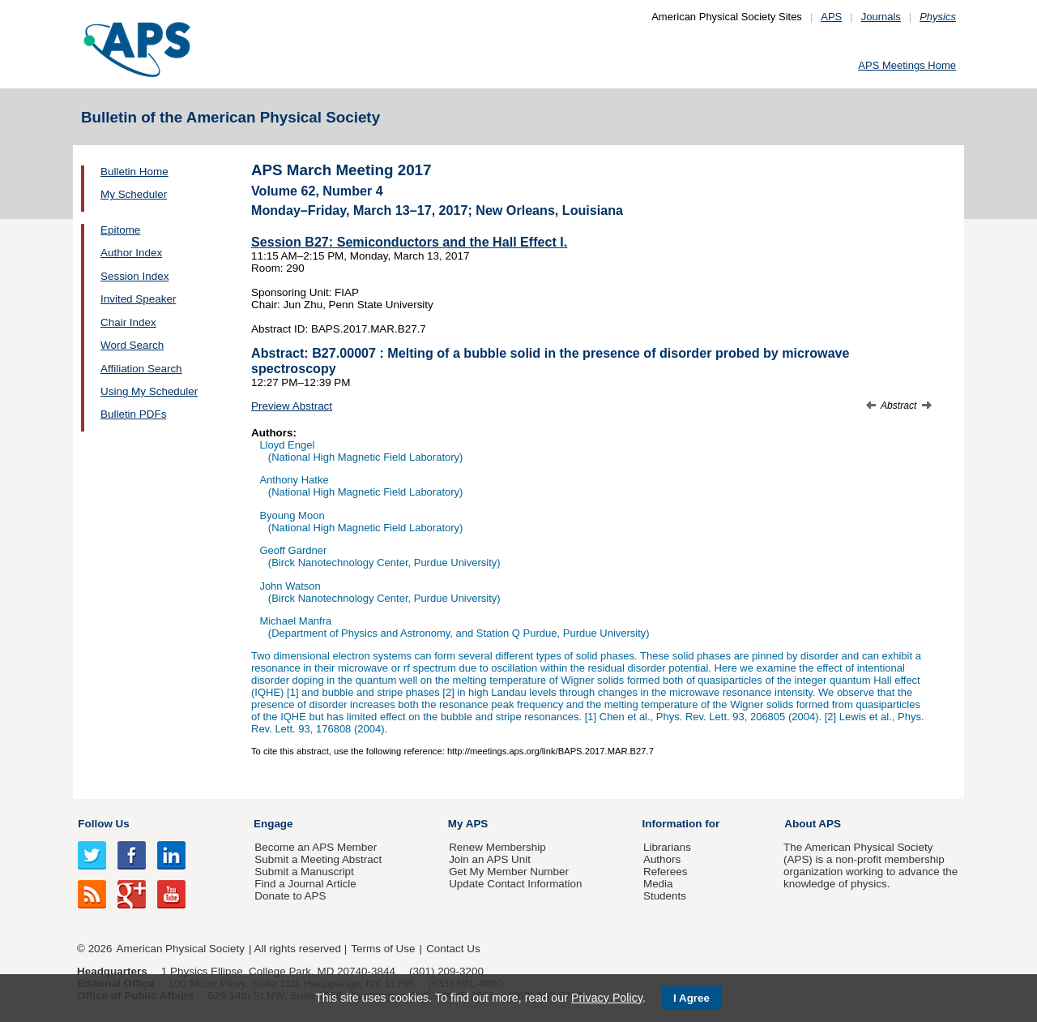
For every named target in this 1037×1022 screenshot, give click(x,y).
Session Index (134, 276)
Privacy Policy (606, 997)
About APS (812, 824)
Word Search (132, 345)
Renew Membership (497, 847)
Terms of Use (383, 949)
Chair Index (128, 322)
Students (664, 896)
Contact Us (453, 949)
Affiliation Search (141, 369)
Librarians (667, 847)
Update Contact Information (515, 884)
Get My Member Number (509, 871)
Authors (662, 859)
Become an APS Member (315, 847)
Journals (881, 17)
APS (831, 17)
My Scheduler (133, 194)
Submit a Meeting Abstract (318, 859)
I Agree (691, 998)
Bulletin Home (134, 171)
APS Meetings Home (907, 65)
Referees (665, 871)
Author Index (131, 253)
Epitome (120, 230)
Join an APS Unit (490, 859)
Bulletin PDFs (133, 414)
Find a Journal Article (305, 884)
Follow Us (103, 824)
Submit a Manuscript (303, 871)
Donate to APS (290, 896)
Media (658, 884)
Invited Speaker (138, 299)
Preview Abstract (291, 406)
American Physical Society (181, 949)
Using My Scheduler (149, 391)
